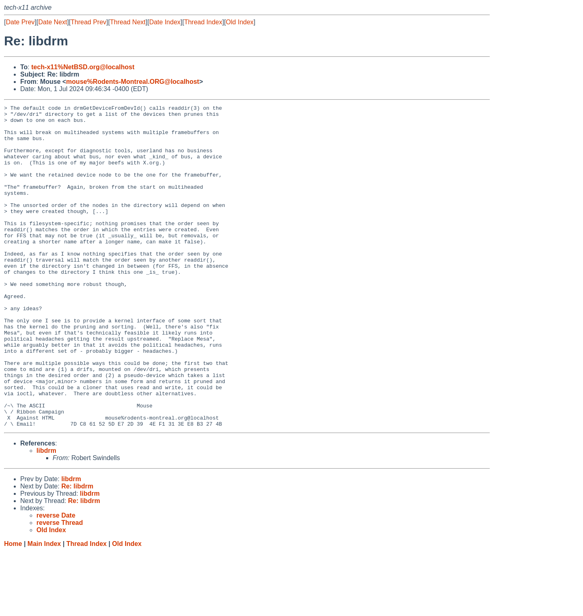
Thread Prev (88, 22)
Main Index (44, 608)
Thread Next (127, 22)
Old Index (239, 22)
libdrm (46, 515)
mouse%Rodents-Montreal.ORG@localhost (132, 81)
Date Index (164, 22)
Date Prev (20, 22)
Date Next (52, 22)
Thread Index (203, 22)
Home (13, 608)
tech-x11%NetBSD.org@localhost (82, 67)
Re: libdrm (77, 550)
